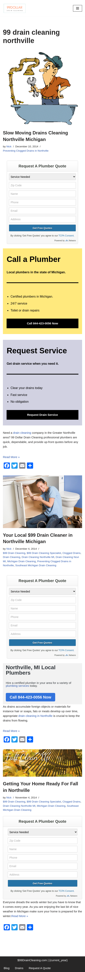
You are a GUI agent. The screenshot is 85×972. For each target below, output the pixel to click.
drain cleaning (22, 432)
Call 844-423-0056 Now (42, 323)
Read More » (11, 457)
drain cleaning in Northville (35, 715)
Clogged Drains (72, 553)
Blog (6, 968)
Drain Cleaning (11, 557)
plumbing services (17, 685)
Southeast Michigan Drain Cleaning (35, 565)
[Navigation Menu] (77, 8)
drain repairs (30, 310)
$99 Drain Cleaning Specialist (44, 553)
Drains (19, 968)
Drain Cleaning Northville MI (38, 557)
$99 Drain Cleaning (14, 553)
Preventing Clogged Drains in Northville (26, 150)
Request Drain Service (42, 414)
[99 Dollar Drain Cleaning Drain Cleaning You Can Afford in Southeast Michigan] (14, 8)
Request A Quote (40, 968)
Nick (8, 146)
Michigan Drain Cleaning (21, 561)
